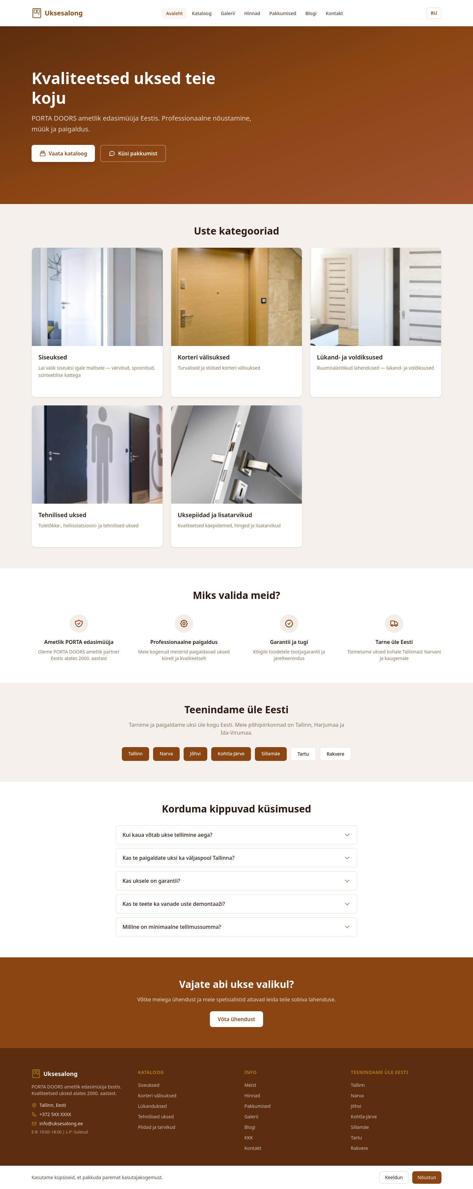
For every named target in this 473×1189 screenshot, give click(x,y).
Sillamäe (270, 753)
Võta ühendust (236, 1019)
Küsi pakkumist (133, 153)
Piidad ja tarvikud (156, 1127)
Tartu (303, 754)
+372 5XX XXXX (55, 1114)
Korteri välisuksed (157, 1095)
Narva (166, 753)
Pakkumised (282, 13)
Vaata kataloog (63, 153)
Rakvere (336, 754)
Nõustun (426, 1177)
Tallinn (135, 753)
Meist (250, 1085)
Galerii (228, 13)
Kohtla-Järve (231, 753)
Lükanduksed (152, 1106)
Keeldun (394, 1177)
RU (434, 13)
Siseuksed (148, 1085)
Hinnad (252, 13)
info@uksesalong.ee (61, 1123)
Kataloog (202, 13)
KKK (248, 1137)
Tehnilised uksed (156, 1116)
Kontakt (334, 13)
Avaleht (174, 13)
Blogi (311, 13)
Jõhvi (195, 753)
